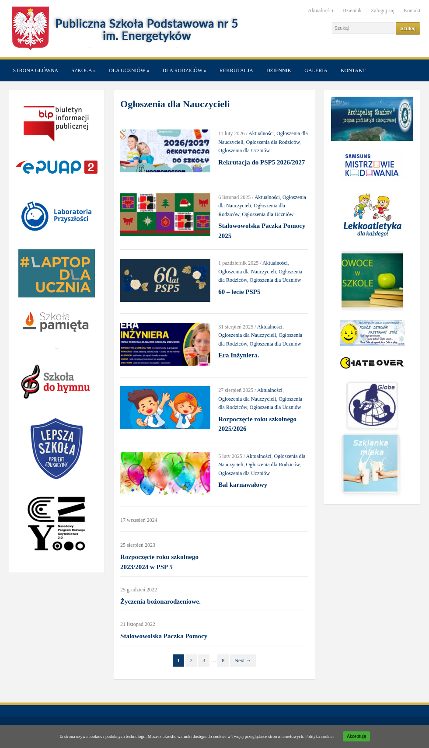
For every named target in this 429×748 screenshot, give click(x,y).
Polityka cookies (319, 736)
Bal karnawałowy (242, 484)
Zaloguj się (382, 10)
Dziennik (352, 10)
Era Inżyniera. (238, 355)
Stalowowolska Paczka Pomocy (163, 636)
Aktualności (320, 10)
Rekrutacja (236, 70)
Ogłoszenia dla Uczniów (244, 150)
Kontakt (412, 10)
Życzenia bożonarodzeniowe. (160, 601)
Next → (242, 660)
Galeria (316, 70)
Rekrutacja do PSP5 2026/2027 (261, 162)
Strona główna (36, 70)
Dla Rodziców (184, 70)
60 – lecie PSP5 (239, 291)
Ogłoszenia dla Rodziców (273, 142)
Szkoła (83, 70)
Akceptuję (356, 736)
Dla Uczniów (129, 70)
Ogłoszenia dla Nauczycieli (247, 272)
